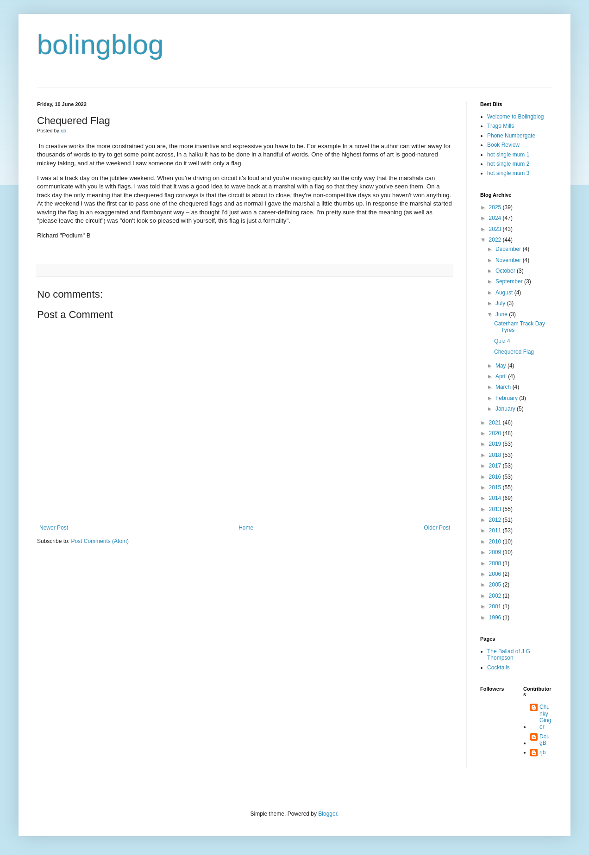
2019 (496, 444)
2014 (496, 498)
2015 (496, 487)
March (504, 387)
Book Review (503, 145)
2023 (496, 229)
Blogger (327, 814)
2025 (496, 207)
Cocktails (498, 667)
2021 (496, 422)
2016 (496, 477)
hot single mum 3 (508, 173)
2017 (496, 465)
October (506, 271)
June (502, 314)
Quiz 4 (502, 341)
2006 (496, 574)
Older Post (437, 527)
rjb (542, 752)
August (504, 292)
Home (245, 527)
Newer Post (53, 527)
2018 (496, 455)
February (507, 398)
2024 (496, 218)
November (509, 260)
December (509, 249)
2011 (496, 530)
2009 (496, 552)
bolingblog (100, 44)
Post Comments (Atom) (100, 541)
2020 (496, 433)
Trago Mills (500, 126)
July (501, 303)
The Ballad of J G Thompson (508, 654)
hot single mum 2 (508, 164)
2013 (496, 509)
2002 (496, 596)
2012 (496, 520)
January (506, 409)
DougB (544, 739)
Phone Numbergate (511, 135)
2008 (496, 563)
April (501, 376)
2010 (496, 541)
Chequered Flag (514, 352)
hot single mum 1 (508, 154)
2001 (496, 606)
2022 (496, 240)
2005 (496, 584)
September (509, 281)
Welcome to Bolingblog (515, 116)
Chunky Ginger (545, 717)
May (501, 365)
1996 (496, 617)
